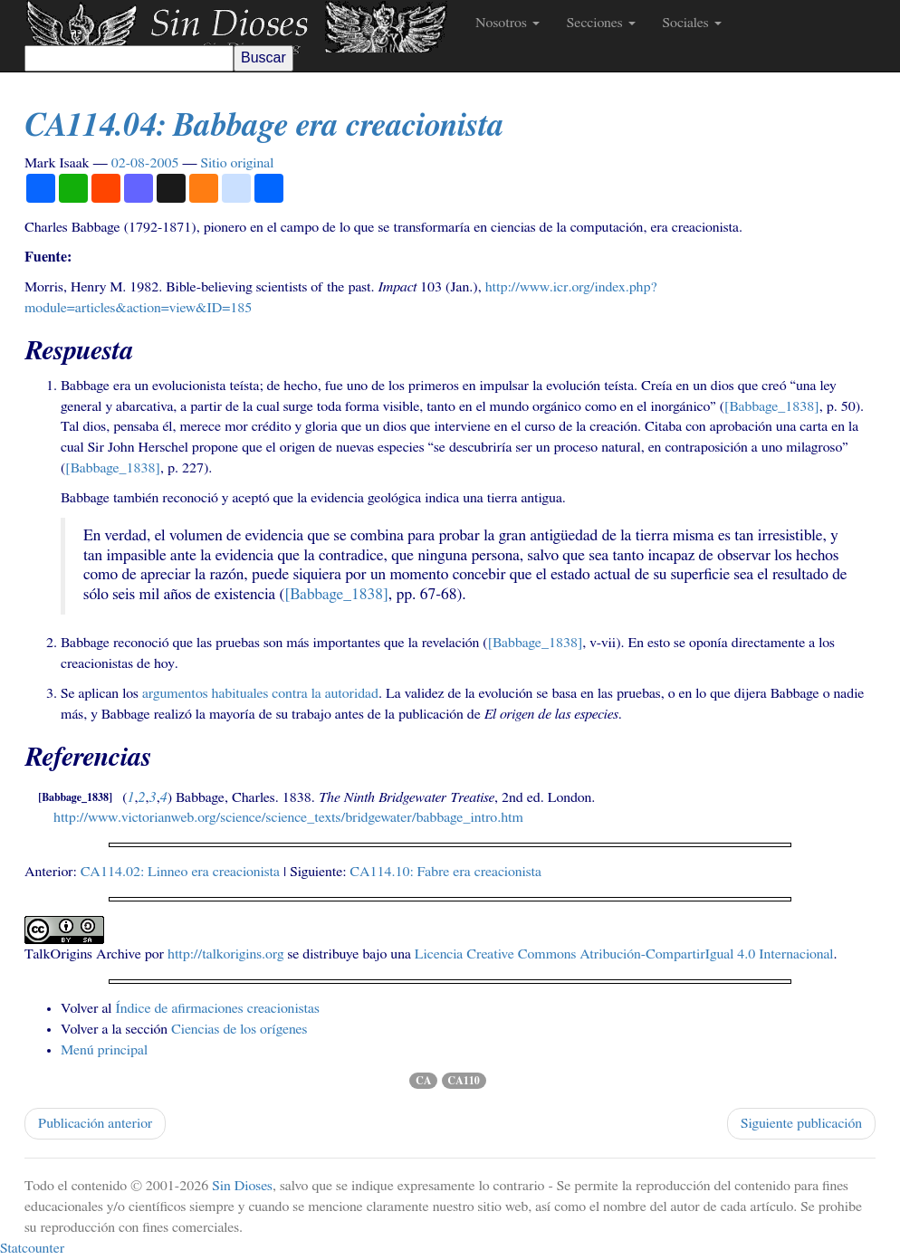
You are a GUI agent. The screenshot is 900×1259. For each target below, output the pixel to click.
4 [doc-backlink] (164, 797)
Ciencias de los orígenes (239, 1029)
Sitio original (236, 163)
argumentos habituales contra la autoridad (260, 693)
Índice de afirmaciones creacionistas (217, 1008)
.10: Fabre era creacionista (445, 871)
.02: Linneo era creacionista (180, 871)
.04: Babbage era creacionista (263, 126)
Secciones (601, 22)
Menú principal (104, 1050)
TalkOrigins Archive (82, 954)
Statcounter (32, 1248)
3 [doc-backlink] (153, 797)
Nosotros (507, 22)
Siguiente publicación (801, 1123)
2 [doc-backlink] (142, 797)
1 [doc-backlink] (131, 797)
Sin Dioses (242, 1185)
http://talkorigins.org (225, 954)
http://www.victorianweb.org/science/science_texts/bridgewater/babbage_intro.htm (288, 817)
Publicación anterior (95, 1123)
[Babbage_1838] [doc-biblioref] (771, 406)
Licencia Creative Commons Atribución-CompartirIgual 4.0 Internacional (624, 954)
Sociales (692, 22)
